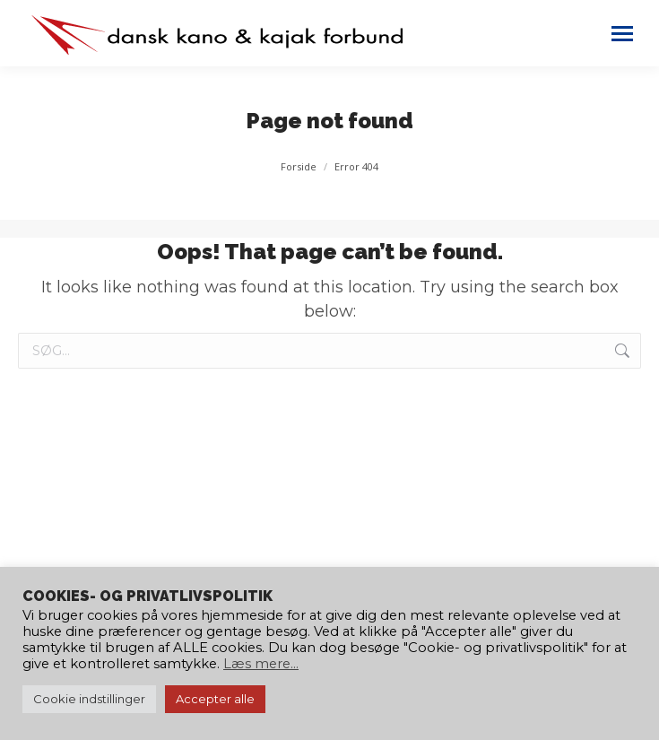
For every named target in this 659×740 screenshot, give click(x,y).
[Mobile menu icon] (622, 33)
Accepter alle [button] (215, 699)
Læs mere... (261, 664)
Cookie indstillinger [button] (89, 699)
